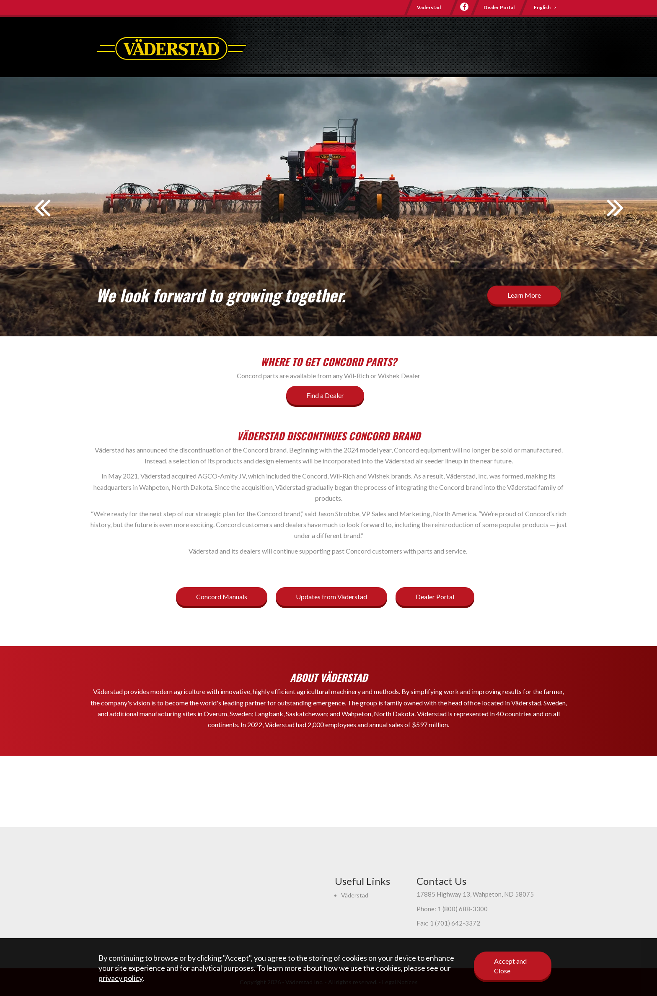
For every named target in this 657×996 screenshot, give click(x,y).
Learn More (524, 295)
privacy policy (120, 978)
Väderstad (429, 7)
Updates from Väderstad (331, 597)
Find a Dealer (325, 395)
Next (615, 213)
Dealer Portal (499, 7)
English (542, 7)
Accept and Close (510, 966)
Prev (42, 213)
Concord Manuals (221, 597)
